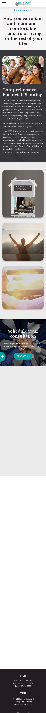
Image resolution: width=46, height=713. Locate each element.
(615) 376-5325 (26, 680)
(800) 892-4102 (27, 683)
